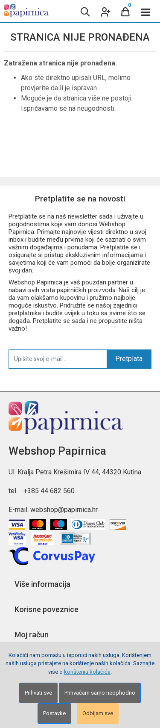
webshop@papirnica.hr (64, 510)
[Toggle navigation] (146, 11)
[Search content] (84, 11)
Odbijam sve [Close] (97, 713)
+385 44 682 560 (49, 491)
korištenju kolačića (87, 672)
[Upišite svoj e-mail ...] (58, 359)
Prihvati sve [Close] (38, 693)
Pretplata (129, 359)
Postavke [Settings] (54, 713)
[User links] (105, 11)
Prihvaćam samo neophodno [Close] (99, 693)
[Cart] (125, 11)
